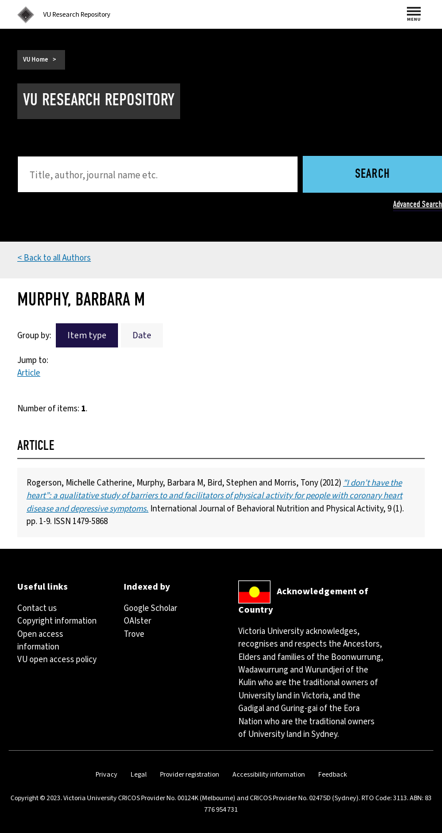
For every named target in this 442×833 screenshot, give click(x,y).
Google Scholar (150, 608)
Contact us (37, 608)
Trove (134, 634)
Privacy (106, 774)
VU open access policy (57, 660)
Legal (139, 774)
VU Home (35, 59)
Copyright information (57, 621)
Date (141, 335)
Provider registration (189, 774)
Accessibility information (269, 774)
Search (372, 174)
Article (28, 373)
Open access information (40, 640)
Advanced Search (417, 204)
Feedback (332, 774)
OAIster (137, 621)
